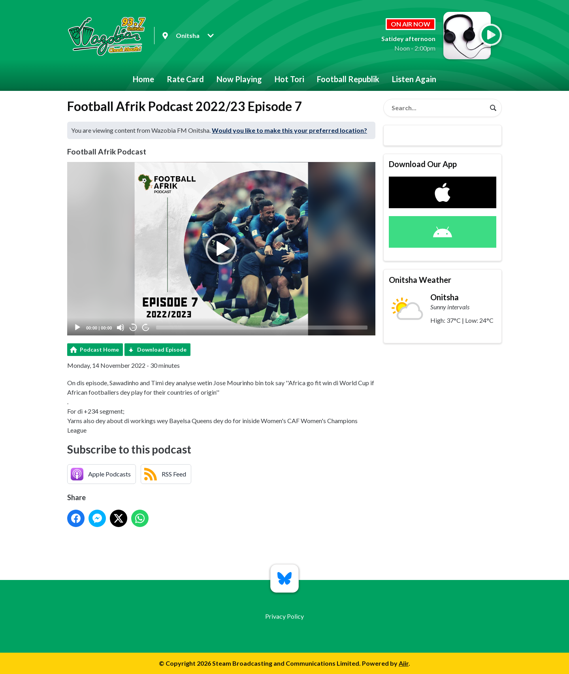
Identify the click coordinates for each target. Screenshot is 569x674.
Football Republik (348, 79)
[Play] (77, 327)
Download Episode (162, 349)
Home (143, 79)
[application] (221, 248)
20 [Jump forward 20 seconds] (146, 327)
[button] (221, 249)
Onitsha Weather (420, 279)
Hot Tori (289, 79)
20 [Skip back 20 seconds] (133, 327)
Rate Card (185, 79)
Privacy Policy (284, 616)
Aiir (404, 663)
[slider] (261, 327)
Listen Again (414, 79)
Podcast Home (99, 349)
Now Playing (239, 79)
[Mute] (120, 327)
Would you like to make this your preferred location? (289, 130)
